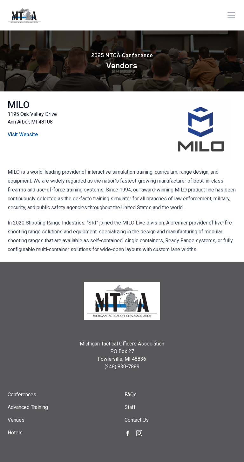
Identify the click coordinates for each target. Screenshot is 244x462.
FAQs (131, 395)
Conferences (22, 395)
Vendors (122, 65)
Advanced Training (28, 407)
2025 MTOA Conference (122, 55)
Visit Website (23, 134)
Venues (16, 420)
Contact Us (137, 420)
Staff (130, 407)
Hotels (15, 433)
